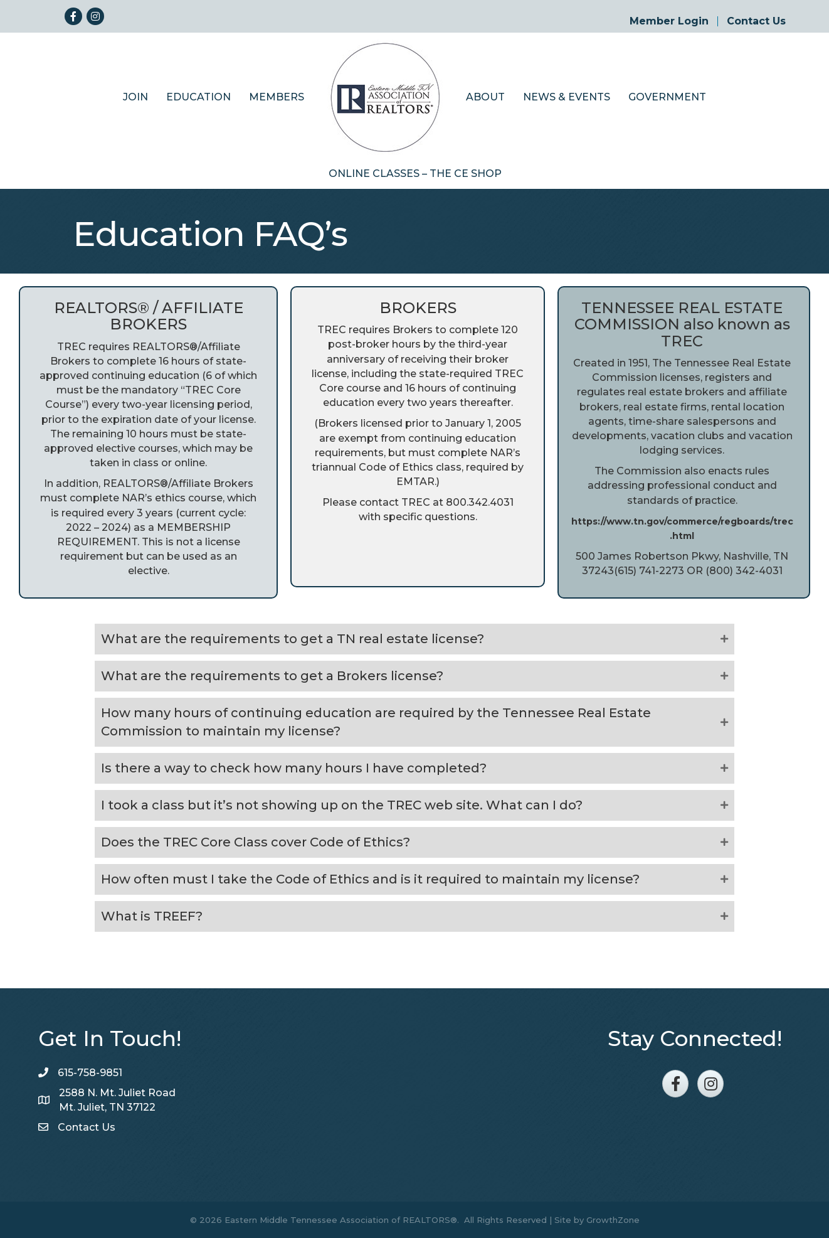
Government (667, 97)
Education (198, 97)
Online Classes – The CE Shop (415, 173)
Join (135, 97)
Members (276, 97)
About (485, 97)
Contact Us (756, 21)
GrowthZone (613, 1220)
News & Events (566, 97)
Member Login (669, 21)
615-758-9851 (90, 1073)
